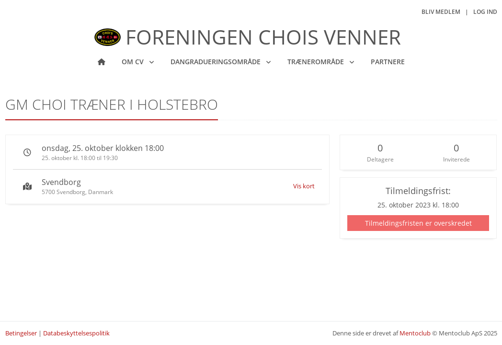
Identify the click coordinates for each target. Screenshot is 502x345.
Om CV (134, 61)
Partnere (388, 61)
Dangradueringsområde (216, 61)
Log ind (485, 12)
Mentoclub (415, 333)
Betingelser (21, 333)
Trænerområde (316, 61)
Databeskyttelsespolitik (76, 333)
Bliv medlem (441, 12)
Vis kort (304, 186)
